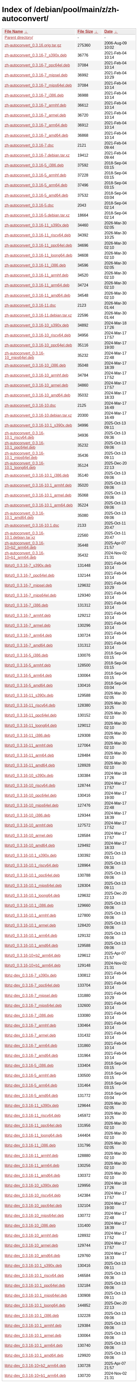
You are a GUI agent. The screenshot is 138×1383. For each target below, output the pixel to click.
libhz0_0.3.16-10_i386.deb (27, 815)
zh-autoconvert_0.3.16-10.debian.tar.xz (38, 415)
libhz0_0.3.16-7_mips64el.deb (30, 595)
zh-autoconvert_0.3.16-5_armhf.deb (35, 175)
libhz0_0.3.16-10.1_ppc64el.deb (32, 875)
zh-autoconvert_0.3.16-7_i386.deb (34, 95)
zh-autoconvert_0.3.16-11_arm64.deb (37, 285)
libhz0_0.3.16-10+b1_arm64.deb (33, 965)
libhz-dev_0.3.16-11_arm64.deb (32, 1165)
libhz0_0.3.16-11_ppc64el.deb (30, 715)
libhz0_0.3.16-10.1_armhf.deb (30, 915)
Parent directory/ (19, 37)
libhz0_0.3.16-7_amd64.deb (29, 645)
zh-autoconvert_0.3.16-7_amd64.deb (36, 135)
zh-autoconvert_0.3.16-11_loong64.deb (38, 255)
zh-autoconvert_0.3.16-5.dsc (29, 205)
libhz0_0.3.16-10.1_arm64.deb (31, 935)
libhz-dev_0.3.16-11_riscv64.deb (33, 1115)
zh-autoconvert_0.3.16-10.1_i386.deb (37, 475)
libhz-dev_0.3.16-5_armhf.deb (30, 1075)
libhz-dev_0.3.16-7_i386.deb (29, 1015)
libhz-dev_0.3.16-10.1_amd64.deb (34, 1355)
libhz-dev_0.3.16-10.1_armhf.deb (33, 1326)
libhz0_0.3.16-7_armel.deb (27, 625)
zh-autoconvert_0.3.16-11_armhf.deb (36, 275)
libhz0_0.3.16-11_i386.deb (27, 735)
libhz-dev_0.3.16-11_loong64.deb (33, 1135)
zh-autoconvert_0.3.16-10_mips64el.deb (25, 355)
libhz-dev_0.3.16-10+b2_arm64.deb (35, 1366)
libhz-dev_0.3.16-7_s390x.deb (30, 975)
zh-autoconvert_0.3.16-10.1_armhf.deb (38, 485)
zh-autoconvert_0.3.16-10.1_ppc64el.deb (25, 445)
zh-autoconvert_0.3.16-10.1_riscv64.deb (25, 435)
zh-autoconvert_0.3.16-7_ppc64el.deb (37, 65)
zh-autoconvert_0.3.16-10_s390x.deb (37, 325)
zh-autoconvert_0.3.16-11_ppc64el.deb (38, 245)
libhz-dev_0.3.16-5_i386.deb (29, 1065)
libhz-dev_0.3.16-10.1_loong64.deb (35, 1305)
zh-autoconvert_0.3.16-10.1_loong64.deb (25, 465)
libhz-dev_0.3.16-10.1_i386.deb (32, 1316)
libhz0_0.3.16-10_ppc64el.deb (30, 795)
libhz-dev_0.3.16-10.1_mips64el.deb (36, 1295)
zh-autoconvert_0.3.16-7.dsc (29, 145)
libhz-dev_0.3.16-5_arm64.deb (31, 1085)
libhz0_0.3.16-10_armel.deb (29, 835)
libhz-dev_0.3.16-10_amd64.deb (32, 1256)
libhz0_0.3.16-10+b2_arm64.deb (33, 955)
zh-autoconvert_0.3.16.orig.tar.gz (33, 45)
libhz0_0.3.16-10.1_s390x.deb (30, 855)
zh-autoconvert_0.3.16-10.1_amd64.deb (25, 515)
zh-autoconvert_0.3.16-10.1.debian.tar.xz (25, 535)
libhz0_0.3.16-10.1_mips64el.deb (33, 885)
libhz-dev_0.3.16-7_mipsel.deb (31, 995)
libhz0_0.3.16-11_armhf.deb (29, 745)
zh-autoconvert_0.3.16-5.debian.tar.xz (37, 215)
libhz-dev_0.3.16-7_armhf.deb (30, 1025)
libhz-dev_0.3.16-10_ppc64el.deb (33, 1206)
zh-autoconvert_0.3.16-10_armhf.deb (36, 375)
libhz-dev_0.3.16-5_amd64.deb (31, 1096)
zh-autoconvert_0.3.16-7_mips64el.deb (38, 85)
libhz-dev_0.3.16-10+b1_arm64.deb (35, 1376)
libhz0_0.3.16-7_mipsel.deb (28, 585)
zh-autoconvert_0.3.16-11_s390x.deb (37, 225)
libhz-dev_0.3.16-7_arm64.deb (31, 1046)
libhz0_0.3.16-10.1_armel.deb (30, 925)
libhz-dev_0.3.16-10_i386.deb (30, 1225)
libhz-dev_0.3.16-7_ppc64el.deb (32, 985)
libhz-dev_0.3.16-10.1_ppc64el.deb (35, 1285)
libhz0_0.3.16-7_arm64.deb (28, 635)
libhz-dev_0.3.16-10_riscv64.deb (33, 1195)
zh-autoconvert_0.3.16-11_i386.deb (35, 265)
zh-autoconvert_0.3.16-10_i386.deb (35, 365)
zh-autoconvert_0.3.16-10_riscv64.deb (38, 335)
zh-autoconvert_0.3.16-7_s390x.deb (36, 55)
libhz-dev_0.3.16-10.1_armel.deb (33, 1335)
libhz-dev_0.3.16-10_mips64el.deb (34, 1215)
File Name (14, 31)
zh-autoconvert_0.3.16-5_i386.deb (34, 165)
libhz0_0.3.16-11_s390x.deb (29, 695)
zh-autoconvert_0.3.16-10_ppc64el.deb (38, 345)
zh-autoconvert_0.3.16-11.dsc (30, 305)
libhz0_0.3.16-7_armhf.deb (28, 615)
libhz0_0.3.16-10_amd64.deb (30, 845)
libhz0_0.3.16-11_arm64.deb (29, 755)
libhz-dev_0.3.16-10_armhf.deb (31, 1235)
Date (108, 31)
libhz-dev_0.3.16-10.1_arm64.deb (33, 1345)
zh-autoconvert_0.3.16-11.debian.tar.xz (38, 315)
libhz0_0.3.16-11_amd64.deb (30, 765)
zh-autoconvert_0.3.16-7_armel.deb (35, 115)
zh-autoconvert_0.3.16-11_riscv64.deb (38, 235)
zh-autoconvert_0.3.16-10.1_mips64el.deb (25, 455)
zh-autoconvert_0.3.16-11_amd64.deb (37, 295)
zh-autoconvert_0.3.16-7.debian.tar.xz (37, 155)
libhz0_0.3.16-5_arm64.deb (28, 675)
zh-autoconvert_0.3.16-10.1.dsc (32, 525)
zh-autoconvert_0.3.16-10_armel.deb (36, 385)
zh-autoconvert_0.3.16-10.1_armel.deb (38, 495)
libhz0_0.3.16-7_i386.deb (26, 605)
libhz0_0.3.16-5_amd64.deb (29, 685)
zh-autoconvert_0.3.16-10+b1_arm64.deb (25, 555)
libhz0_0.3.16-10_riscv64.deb (30, 785)
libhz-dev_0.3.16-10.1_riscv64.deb (34, 1275)
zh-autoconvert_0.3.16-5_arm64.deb (36, 185)
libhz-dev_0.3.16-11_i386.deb (30, 1145)
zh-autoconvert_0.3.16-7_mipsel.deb (36, 75)
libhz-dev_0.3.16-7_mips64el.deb (33, 1005)
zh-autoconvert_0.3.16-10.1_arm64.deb (39, 505)
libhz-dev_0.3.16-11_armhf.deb (31, 1156)
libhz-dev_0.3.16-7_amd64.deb (31, 1055)
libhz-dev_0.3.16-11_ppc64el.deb (33, 1125)
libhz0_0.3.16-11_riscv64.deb (30, 705)
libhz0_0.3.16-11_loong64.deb (31, 725)
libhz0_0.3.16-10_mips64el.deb (31, 805)
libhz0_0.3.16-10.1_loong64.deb (32, 895)
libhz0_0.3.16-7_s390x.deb (28, 565)
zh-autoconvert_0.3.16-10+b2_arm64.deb (25, 545)
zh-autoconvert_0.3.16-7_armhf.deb (35, 105)
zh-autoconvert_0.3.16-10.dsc (30, 405)
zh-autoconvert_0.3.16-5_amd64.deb (36, 195)
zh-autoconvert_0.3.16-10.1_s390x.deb (38, 425)
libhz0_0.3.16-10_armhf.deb (29, 825)
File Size (85, 31)
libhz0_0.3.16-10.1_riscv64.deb (31, 865)
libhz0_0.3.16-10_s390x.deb (29, 775)
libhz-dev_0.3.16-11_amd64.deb (32, 1175)
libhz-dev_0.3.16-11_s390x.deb (32, 1105)
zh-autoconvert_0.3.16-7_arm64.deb (36, 125)
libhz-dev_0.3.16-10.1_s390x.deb (33, 1266)
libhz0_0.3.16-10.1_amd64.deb (31, 945)
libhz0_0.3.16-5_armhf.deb (28, 665)
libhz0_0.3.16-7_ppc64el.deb (29, 575)
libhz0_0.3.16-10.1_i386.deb (29, 905)
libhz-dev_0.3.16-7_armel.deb (30, 1035)
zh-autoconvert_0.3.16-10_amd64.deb (37, 395)
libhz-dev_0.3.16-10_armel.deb (31, 1245)
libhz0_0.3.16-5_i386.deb (26, 655)
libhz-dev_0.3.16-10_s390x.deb (32, 1185)
